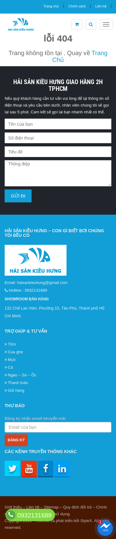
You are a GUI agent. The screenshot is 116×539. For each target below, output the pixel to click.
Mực (12, 359)
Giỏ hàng (16, 390)
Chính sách (77, 6)
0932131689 (36, 290)
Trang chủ (51, 6)
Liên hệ (100, 6)
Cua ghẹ (15, 352)
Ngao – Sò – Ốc (22, 375)
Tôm (12, 344)
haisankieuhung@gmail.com (42, 282)
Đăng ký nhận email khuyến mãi (58, 424)
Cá (10, 367)
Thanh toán (18, 382)
